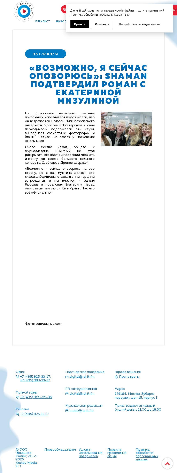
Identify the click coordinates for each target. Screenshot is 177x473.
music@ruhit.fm (82, 410)
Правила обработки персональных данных (147, 454)
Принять (79, 24)
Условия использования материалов (90, 453)
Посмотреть (129, 376)
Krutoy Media (26, 463)
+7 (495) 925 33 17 (34, 414)
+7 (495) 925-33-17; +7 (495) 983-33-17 (35, 378)
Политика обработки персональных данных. (99, 14)
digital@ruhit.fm (82, 376)
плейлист (42, 21)
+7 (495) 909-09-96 (36, 397)
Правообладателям (60, 449)
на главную (46, 54)
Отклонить (102, 24)
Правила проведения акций (116, 453)
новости (63, 21)
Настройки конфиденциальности (139, 24)
